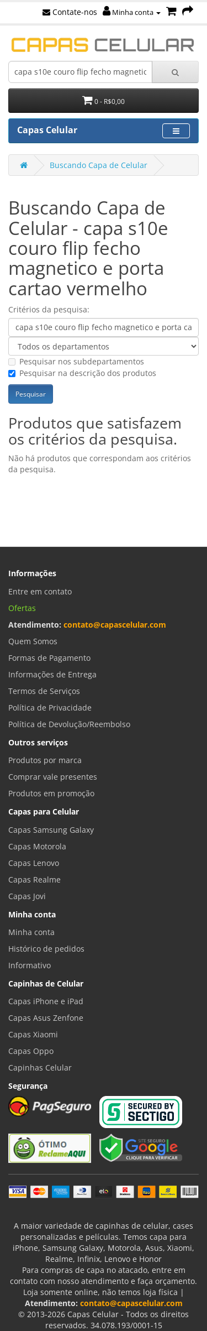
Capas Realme (34, 879)
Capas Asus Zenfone (45, 1017)
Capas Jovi (27, 896)
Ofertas (22, 608)
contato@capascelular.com (114, 624)
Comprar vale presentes (52, 776)
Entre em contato (40, 591)
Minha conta (132, 12)
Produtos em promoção (51, 793)
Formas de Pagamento (49, 658)
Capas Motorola (37, 846)
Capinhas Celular (40, 1067)
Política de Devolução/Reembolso (69, 724)
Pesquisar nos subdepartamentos (76, 361)
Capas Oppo (31, 1051)
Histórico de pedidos (46, 948)
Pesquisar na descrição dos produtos (82, 373)
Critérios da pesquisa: (48, 309)
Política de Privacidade (50, 707)
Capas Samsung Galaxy (51, 829)
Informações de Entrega (52, 674)
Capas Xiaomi (33, 1034)
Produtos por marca (45, 760)
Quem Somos (32, 641)
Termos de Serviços (44, 691)
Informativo (29, 965)
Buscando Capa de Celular (98, 165)
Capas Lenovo (33, 863)
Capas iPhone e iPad (45, 1001)
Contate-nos (70, 12)
